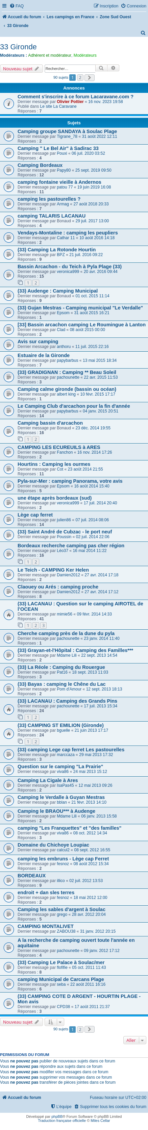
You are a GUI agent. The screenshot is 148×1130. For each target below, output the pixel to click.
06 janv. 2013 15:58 (99, 816)
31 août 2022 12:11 (99, 136)
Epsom (63, 312)
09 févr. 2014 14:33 (94, 614)
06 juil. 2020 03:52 (88, 153)
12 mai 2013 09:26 (95, 785)
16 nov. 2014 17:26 (94, 452)
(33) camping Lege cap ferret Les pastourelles (71, 749)
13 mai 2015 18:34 (100, 360)
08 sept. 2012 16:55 (92, 850)
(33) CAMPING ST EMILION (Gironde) (61, 725)
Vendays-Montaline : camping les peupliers (68, 232)
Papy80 (64, 170)
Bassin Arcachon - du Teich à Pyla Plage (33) (70, 266)
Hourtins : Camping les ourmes (54, 464)
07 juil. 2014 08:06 (92, 520)
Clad (61, 329)
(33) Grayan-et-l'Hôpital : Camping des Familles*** (75, 650)
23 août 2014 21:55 (85, 469)
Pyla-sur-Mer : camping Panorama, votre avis (70, 481)
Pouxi (62, 153)
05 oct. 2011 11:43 (89, 967)
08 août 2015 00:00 (87, 329)
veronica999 (68, 271)
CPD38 (63, 1006)
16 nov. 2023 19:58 (105, 101)
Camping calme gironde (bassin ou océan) (67, 389)
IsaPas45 (65, 785)
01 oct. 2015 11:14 (92, 296)
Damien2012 (68, 575)
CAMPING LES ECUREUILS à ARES (59, 447)
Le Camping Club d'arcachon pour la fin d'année (74, 406)
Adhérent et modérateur (49, 55)
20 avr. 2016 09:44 (101, 271)
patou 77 (65, 187)
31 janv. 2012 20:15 (98, 931)
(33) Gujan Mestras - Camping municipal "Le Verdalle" (80, 307)
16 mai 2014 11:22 (89, 550)
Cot (60, 469)
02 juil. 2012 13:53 (86, 880)
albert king (66, 394)
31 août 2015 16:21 (91, 312)
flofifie (62, 967)
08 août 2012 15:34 (90, 863)
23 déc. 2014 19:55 (92, 428)
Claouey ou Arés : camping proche (58, 586)
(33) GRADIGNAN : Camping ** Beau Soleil (67, 372)
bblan (62, 802)
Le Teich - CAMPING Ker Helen (53, 570)
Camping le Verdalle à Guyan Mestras (61, 797)
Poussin (64, 536)
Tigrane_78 (67, 136)
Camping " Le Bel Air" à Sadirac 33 (58, 148)
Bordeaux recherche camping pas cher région (71, 545)
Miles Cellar (100, 1121)
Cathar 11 (66, 237)
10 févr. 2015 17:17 (98, 394)
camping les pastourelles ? (49, 199)
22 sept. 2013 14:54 (99, 655)
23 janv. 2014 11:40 (101, 638)
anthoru (64, 346)
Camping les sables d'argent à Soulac (61, 909)
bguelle (63, 730)
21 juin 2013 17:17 (91, 730)
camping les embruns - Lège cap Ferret (63, 858)
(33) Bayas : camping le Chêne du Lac (62, 684)
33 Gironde (18, 47)
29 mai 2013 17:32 (96, 754)
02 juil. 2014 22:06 (92, 536)
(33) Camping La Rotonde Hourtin (57, 249)
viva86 (63, 771)
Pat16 (62, 672)
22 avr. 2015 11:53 (101, 377)
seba (61, 984)
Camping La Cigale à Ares (48, 780)
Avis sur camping (38, 341)
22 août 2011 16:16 (87, 984)
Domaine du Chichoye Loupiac (53, 845)
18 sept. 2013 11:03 (90, 672)
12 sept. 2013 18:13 (104, 689)
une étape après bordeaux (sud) (55, 498)
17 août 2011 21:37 (92, 1006)
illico (61, 880)
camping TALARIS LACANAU (51, 216)
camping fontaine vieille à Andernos (59, 182)
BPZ (61, 254)
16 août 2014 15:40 (91, 486)
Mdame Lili (66, 655)
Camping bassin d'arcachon (50, 423)
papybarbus (67, 360)
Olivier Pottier (70, 101)
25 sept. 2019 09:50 (93, 170)
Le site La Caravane (58, 106)
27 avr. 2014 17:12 (101, 591)
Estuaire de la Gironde (44, 355)
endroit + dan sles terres (46, 892)
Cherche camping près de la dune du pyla (66, 633)
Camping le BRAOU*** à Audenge (56, 811)
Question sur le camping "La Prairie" (60, 766)
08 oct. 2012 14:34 (90, 833)
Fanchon (65, 452)
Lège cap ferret (35, 515)
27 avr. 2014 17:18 (101, 575)
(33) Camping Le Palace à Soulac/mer (61, 962)
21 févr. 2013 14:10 (88, 802)
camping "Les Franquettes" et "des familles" (69, 828)
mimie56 (64, 614)
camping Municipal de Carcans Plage (61, 979)
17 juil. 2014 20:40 (100, 503)
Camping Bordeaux (40, 165)
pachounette (68, 377)
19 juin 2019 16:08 (94, 187)
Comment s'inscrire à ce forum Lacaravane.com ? (75, 96)
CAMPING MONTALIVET (46, 926)
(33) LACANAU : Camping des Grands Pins (67, 701)
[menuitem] (16, 6)
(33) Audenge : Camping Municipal (58, 291)
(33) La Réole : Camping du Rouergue (61, 667)
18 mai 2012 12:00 (90, 897)
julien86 (64, 520)
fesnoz (63, 863)
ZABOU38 (66, 931)
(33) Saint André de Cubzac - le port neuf (65, 531)
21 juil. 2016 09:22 (86, 254)
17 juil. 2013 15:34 (100, 706)
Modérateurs (85, 55)
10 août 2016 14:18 (97, 237)
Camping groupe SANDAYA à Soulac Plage (67, 131)
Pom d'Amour (69, 689)
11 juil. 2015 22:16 (92, 346)
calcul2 (63, 850)
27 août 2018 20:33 (90, 204)
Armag (63, 204)
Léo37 (62, 550)
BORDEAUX (32, 875)
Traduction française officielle (62, 1121)
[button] (89, 77)
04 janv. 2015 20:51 (100, 411)
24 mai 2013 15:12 (90, 771)
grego (62, 914)
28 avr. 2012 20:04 (89, 914)
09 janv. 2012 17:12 (101, 950)
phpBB (57, 1116)
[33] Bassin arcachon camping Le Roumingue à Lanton (82, 324)
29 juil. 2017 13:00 (92, 221)
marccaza (65, 754)
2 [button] (80, 77)
